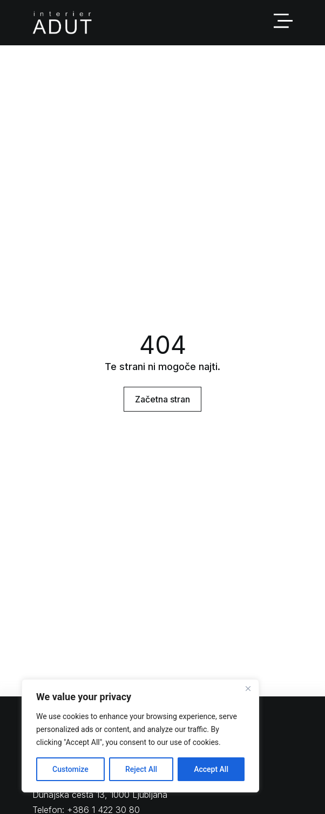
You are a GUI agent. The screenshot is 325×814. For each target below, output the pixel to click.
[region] (140, 735)
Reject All (141, 769)
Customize (70, 769)
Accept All (211, 769)
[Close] (247, 688)
